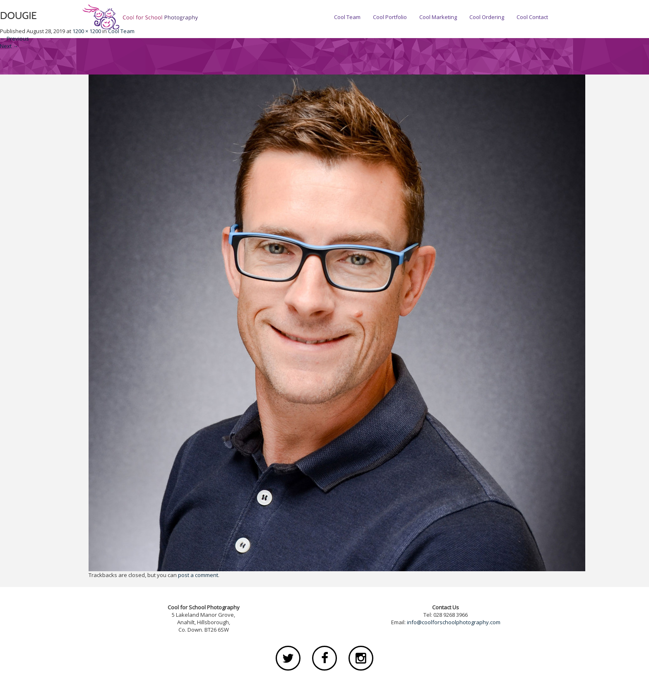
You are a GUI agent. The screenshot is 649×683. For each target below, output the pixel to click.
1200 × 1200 (86, 31)
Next (9, 46)
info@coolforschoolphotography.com (453, 622)
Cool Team (121, 31)
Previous (14, 38)
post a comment (198, 575)
